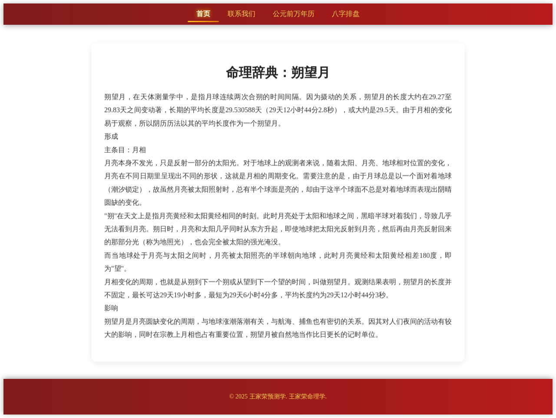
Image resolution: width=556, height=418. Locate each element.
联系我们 (241, 13)
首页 (203, 13)
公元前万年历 (293, 13)
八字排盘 (346, 13)
